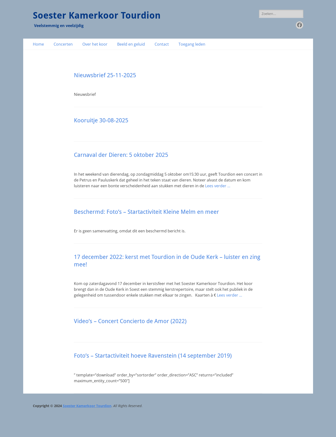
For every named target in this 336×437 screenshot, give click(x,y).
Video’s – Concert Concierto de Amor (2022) (130, 321)
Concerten (63, 44)
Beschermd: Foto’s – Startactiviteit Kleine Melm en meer (146, 211)
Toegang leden (192, 44)
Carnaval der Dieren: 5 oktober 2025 (121, 155)
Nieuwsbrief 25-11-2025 (105, 75)
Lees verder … (217, 185)
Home (38, 44)
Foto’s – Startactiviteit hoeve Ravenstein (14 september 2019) (153, 355)
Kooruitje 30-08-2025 (101, 120)
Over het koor (94, 44)
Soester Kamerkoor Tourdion (97, 15)
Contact (162, 44)
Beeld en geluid (131, 44)
